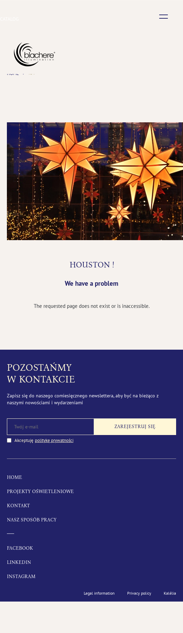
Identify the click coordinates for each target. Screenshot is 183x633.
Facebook (20, 548)
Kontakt (18, 506)
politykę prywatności (54, 440)
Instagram (21, 576)
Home (14, 477)
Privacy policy (139, 593)
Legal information (99, 593)
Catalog (9, 19)
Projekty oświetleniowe (40, 491)
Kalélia (170, 593)
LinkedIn (19, 562)
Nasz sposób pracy (32, 520)
